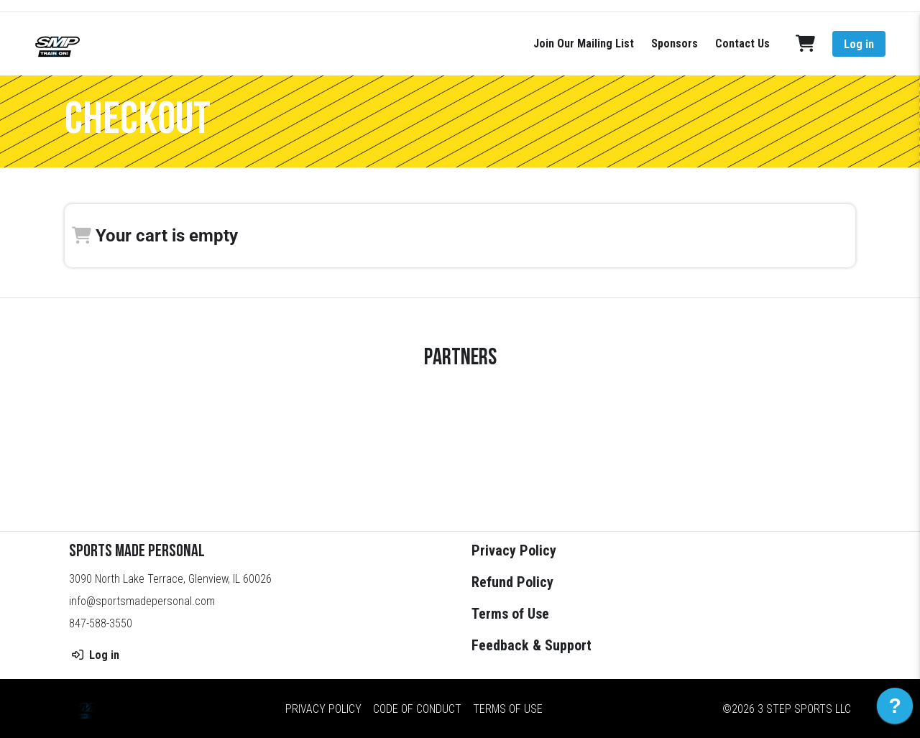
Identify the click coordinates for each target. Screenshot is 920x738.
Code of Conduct (417, 708)
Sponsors (674, 43)
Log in (859, 44)
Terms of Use (510, 613)
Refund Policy (512, 582)
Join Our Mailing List (583, 43)
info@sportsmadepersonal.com (142, 601)
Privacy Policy (514, 550)
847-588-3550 (100, 623)
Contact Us (742, 43)
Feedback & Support (532, 645)
